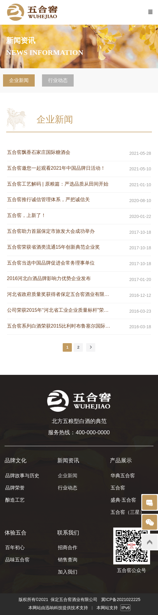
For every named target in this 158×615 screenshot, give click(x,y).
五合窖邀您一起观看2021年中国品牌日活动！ (56, 168)
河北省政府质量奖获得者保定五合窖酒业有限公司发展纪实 (59, 294)
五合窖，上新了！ (26, 215)
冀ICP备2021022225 (120, 599)
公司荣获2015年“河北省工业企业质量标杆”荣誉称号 (59, 310)
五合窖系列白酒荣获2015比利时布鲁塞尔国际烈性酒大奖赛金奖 (59, 326)
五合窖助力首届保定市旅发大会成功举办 (51, 231)
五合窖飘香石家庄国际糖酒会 (38, 152)
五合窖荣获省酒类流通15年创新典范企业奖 (53, 247)
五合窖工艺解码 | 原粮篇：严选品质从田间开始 (57, 184)
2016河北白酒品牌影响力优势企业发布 (49, 278)
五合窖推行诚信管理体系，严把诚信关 (48, 199)
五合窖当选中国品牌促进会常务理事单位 (51, 262)
